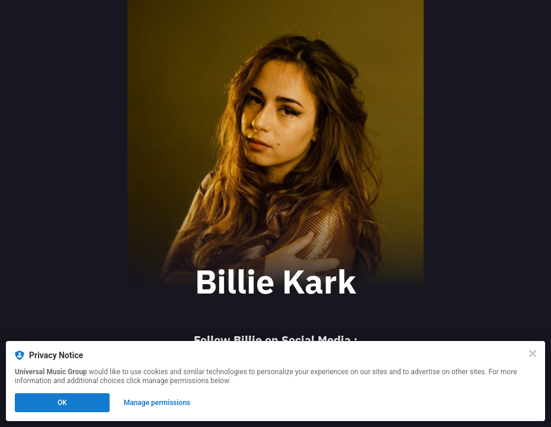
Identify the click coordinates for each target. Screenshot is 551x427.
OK (62, 403)
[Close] (532, 353)
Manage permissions (157, 403)
